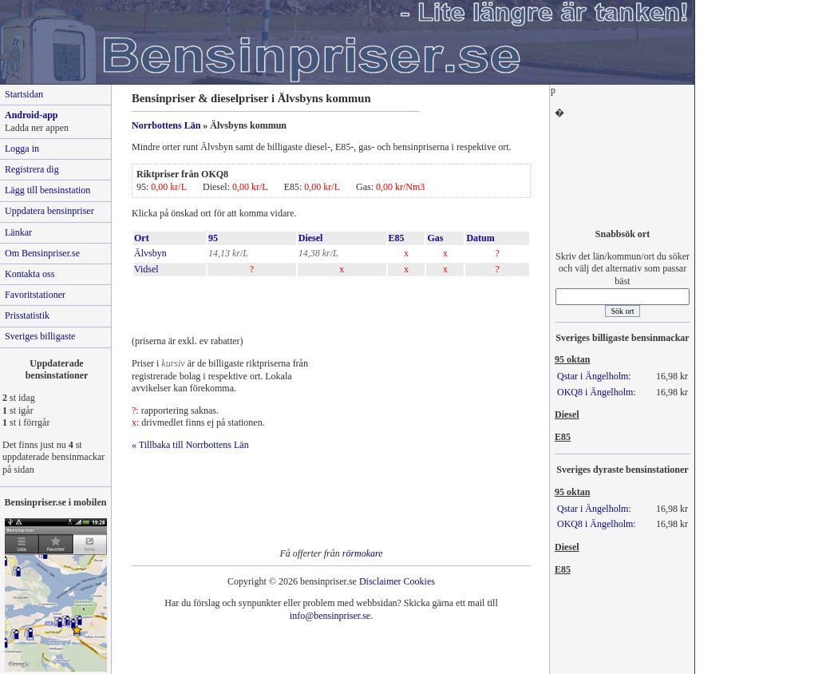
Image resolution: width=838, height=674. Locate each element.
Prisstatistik (27, 315)
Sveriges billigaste (40, 336)
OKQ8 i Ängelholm (595, 392)
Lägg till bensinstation (47, 190)
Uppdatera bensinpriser (49, 210)
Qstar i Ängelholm (592, 376)
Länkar (18, 232)
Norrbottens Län (166, 125)
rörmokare (362, 553)
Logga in (22, 148)
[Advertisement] (318, 302)
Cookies (419, 581)
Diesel (310, 238)
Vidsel (146, 269)
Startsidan (24, 94)
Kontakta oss (29, 274)
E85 (397, 238)
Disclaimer (380, 581)
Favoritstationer (35, 294)
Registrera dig (32, 169)
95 (213, 238)
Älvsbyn (150, 253)
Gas (435, 238)
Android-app (31, 115)
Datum (480, 238)
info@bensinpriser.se (330, 615)
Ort (141, 238)
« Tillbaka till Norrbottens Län (190, 444)
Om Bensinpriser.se (42, 253)
